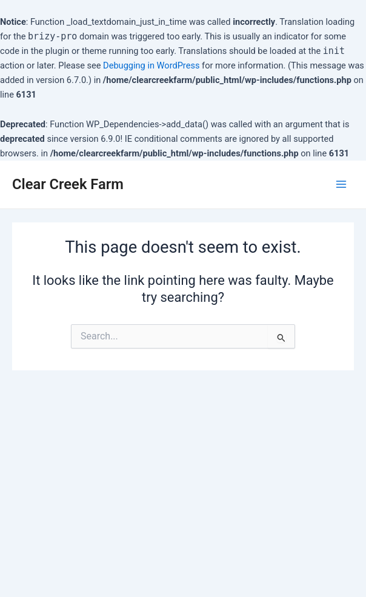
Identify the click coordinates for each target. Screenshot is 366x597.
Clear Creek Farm (68, 184)
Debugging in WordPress (151, 65)
